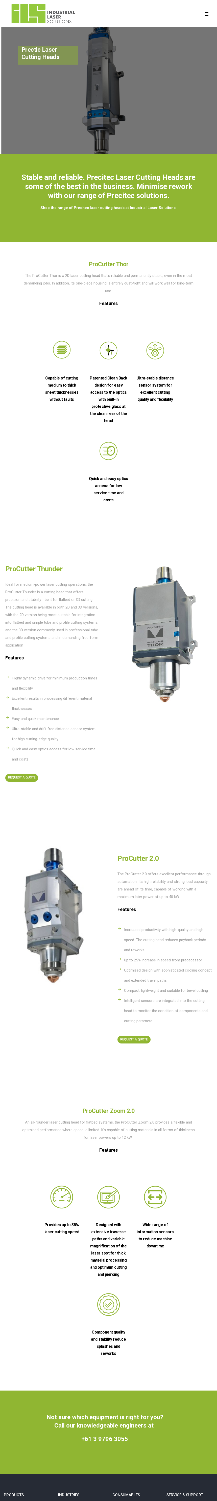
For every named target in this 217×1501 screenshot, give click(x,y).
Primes (9, 1378)
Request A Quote (22, 695)
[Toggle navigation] (206, 14)
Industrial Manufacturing (78, 1369)
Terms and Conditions (184, 1387)
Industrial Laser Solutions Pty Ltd (113, 1470)
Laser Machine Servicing (186, 1359)
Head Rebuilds (178, 1350)
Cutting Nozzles (125, 1350)
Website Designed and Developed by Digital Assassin (108, 1492)
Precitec (10, 1369)
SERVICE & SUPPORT (184, 1337)
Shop (96, 1408)
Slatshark (11, 1387)
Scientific (65, 1359)
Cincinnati (12, 1350)
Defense (65, 1350)
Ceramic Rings (124, 1359)
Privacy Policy (177, 1378)
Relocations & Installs (184, 1369)
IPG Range (12, 1359)
